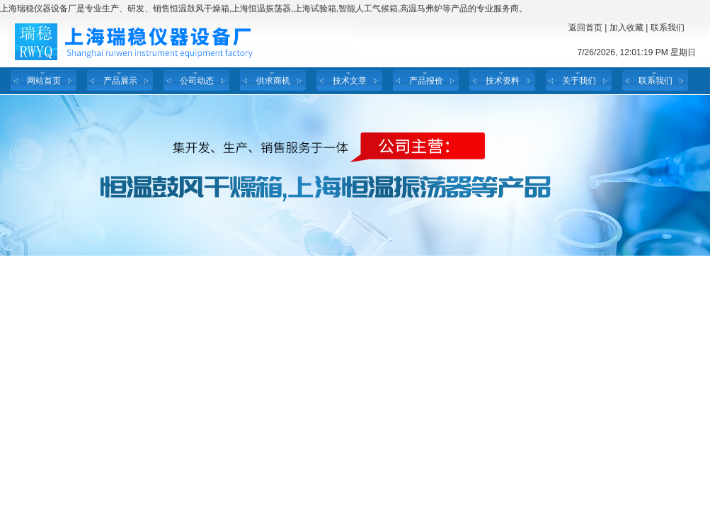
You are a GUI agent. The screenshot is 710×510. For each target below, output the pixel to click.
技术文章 (350, 81)
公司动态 (197, 81)
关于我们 (579, 81)
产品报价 (426, 81)
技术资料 (503, 81)
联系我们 (668, 28)
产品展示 (120, 81)
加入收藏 (626, 28)
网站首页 (44, 81)
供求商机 (273, 81)
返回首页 (585, 28)
